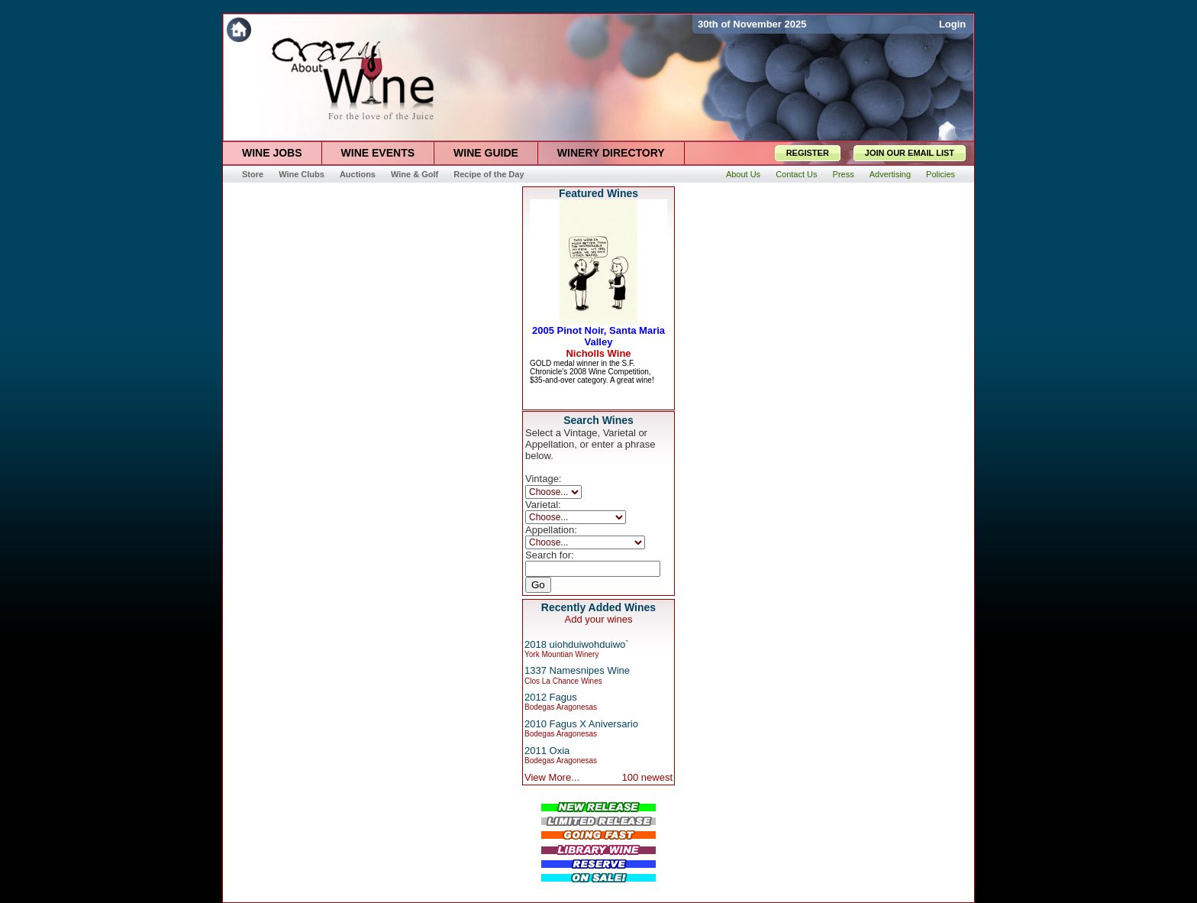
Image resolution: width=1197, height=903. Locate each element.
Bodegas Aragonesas (560, 707)
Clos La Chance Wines (563, 681)
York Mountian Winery (561, 654)
